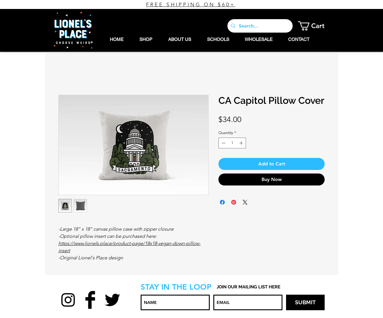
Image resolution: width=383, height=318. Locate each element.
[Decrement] (223, 143)
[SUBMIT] (305, 302)
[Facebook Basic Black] (90, 300)
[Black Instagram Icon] (68, 300)
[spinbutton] (232, 143)
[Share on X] (245, 202)
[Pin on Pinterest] (233, 202)
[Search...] (259, 26)
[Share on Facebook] (222, 202)
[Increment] (241, 143)
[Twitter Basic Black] (112, 300)
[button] (316, 26)
